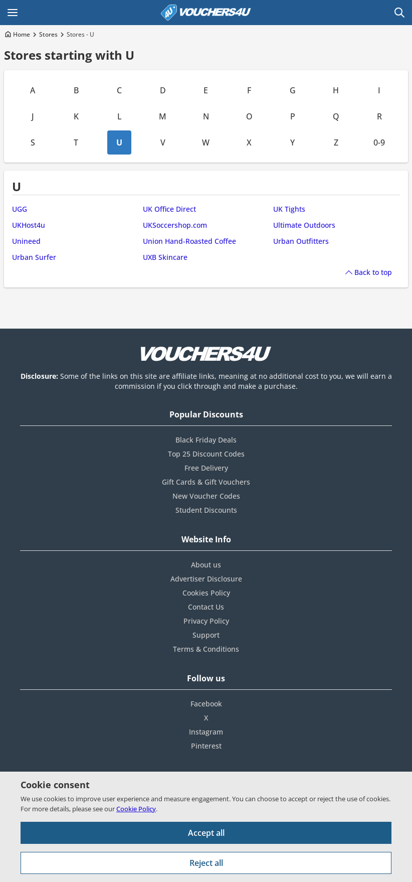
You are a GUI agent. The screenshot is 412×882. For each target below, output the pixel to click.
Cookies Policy (206, 593)
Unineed (26, 241)
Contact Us (206, 607)
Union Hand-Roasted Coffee (189, 241)
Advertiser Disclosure (206, 578)
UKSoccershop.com (175, 225)
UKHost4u (28, 225)
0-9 (379, 142)
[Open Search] (399, 12)
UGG (19, 209)
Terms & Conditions (206, 649)
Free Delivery (206, 468)
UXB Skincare (165, 257)
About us (206, 564)
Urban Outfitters (301, 241)
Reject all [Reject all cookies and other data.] (206, 862)
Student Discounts (206, 510)
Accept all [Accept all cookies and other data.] (206, 832)
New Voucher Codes (206, 496)
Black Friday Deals (206, 440)
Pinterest (206, 746)
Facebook (206, 703)
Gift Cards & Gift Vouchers (206, 482)
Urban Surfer (34, 257)
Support (206, 635)
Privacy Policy (206, 621)
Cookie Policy (136, 808)
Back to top (373, 272)
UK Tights (289, 209)
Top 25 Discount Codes (206, 454)
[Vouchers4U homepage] (206, 13)
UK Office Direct (169, 209)
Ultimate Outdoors (304, 225)
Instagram (206, 732)
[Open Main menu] (12, 12)
